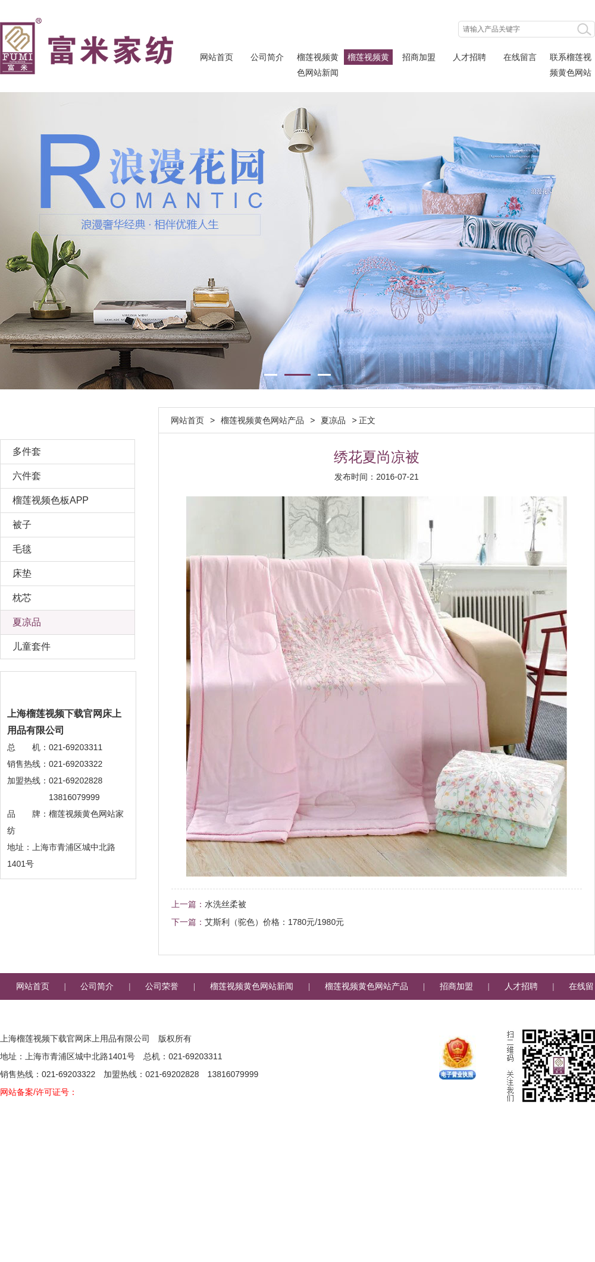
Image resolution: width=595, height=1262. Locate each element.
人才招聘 (469, 57)
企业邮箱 (367, 1013)
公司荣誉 (161, 986)
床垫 (22, 573)
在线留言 (520, 57)
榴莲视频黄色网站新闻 (318, 58)
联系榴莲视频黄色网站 (570, 58)
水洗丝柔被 (225, 904)
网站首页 (216, 57)
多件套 (26, 451)
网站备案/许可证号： (38, 1092)
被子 (22, 525)
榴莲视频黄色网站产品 (368, 58)
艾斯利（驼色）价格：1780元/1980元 (274, 922)
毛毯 (22, 549)
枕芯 (22, 598)
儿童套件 (31, 646)
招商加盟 (419, 57)
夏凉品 (26, 622)
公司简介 (267, 57)
